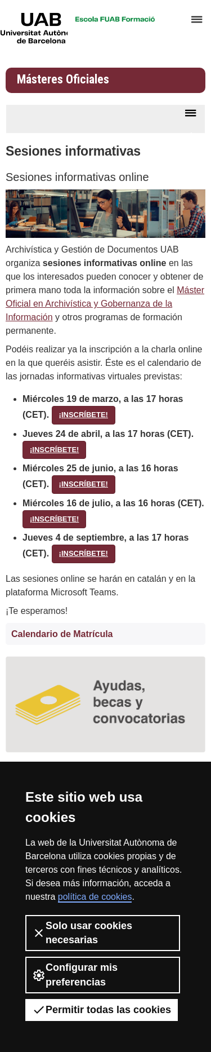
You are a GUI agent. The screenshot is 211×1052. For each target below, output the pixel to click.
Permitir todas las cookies (101, 1009)
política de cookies (95, 896)
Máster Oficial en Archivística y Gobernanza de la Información (105, 303)
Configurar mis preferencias (75, 974)
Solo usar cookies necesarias (82, 932)
